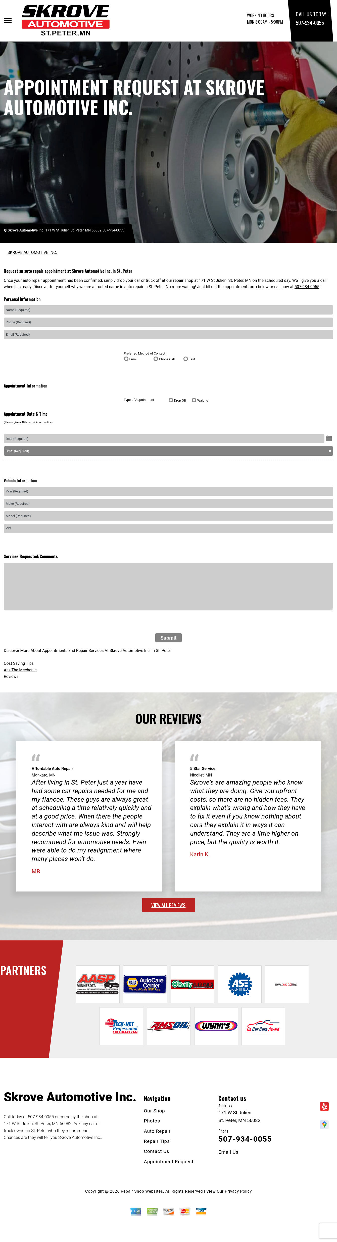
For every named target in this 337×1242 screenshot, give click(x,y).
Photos (152, 1121)
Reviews (11, 676)
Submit (168, 638)
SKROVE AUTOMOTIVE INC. (32, 252)
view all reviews (168, 904)
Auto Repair (157, 1131)
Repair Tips (157, 1141)
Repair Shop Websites (142, 1191)
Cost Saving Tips (19, 663)
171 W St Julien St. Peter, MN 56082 (73, 230)
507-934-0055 (310, 22)
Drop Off (180, 400)
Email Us (228, 1152)
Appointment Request (169, 1162)
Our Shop (154, 1111)
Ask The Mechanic (20, 670)
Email (133, 359)
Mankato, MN (44, 775)
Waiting (202, 400)
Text (192, 359)
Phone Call (167, 359)
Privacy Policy (238, 1191)
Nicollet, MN (201, 775)
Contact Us (156, 1151)
